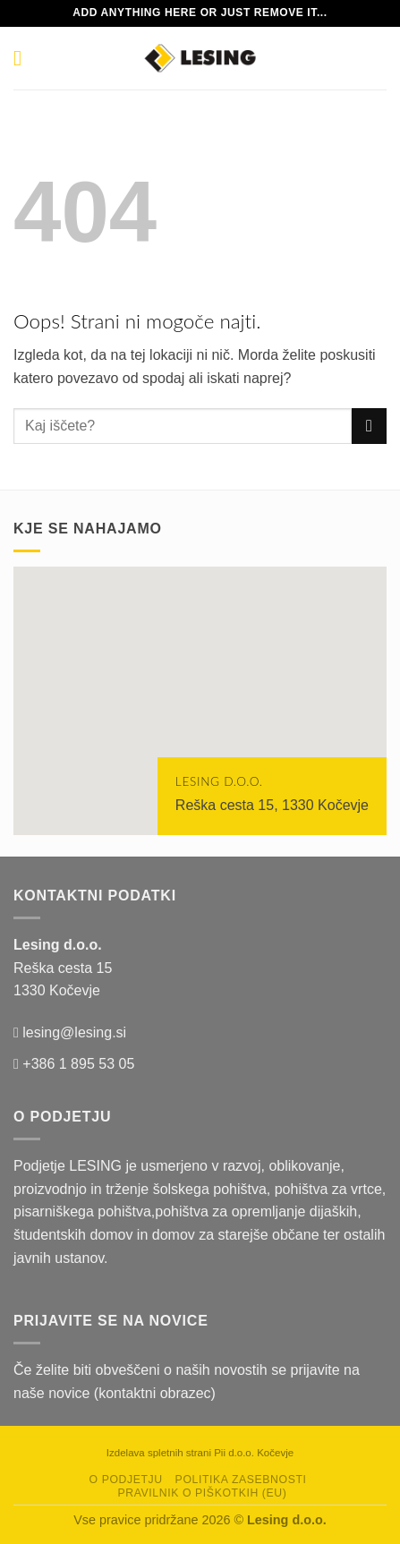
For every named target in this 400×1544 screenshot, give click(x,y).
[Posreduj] (369, 425)
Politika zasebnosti (241, 1479)
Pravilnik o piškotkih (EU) (201, 1493)
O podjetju (126, 1479)
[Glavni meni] (24, 58)
